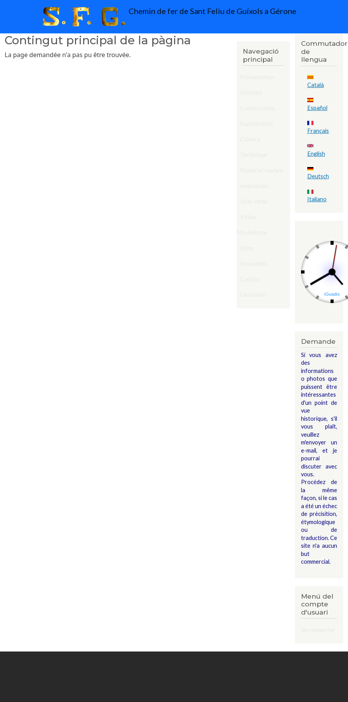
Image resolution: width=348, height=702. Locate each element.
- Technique (252, 154)
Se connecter (318, 629)
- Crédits (248, 278)
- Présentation (255, 76)
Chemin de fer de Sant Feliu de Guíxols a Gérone (167, 16)
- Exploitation (255, 123)
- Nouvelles (252, 263)
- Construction (256, 107)
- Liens (245, 247)
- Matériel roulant (260, 170)
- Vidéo (246, 216)
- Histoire (249, 92)
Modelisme (252, 232)
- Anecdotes (253, 185)
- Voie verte (252, 201)
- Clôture (248, 139)
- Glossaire (251, 294)
